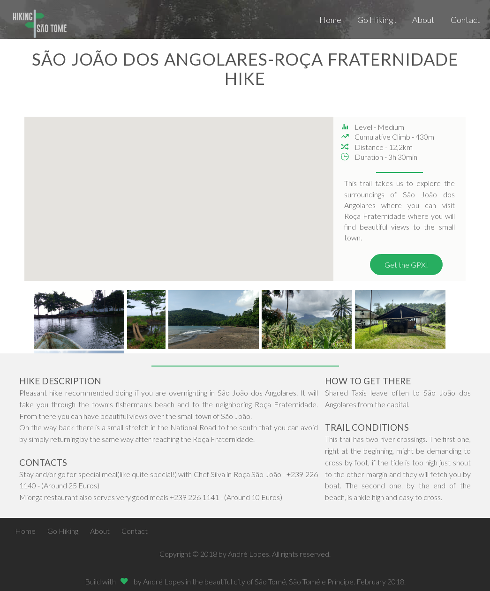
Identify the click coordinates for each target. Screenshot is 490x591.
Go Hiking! (376, 20)
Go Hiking (62, 530)
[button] (240, 199)
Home (330, 20)
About (423, 20)
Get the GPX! (406, 264)
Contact (465, 20)
